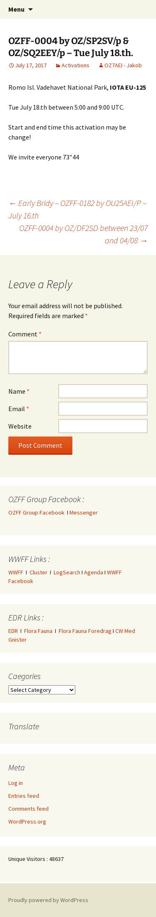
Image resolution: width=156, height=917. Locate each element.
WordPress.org (27, 821)
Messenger (83, 512)
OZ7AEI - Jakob (123, 65)
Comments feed (28, 808)
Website (20, 426)
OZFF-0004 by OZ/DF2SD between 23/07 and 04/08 (83, 234)
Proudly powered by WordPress (48, 900)
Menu (16, 9)
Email (18, 409)
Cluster (38, 572)
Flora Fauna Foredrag (85, 631)
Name (19, 391)
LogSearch (67, 572)
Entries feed (23, 795)
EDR (13, 631)
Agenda (93, 572)
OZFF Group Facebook (37, 512)
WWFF (15, 572)
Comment (25, 334)
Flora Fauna (38, 631)
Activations (75, 65)
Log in (15, 783)
